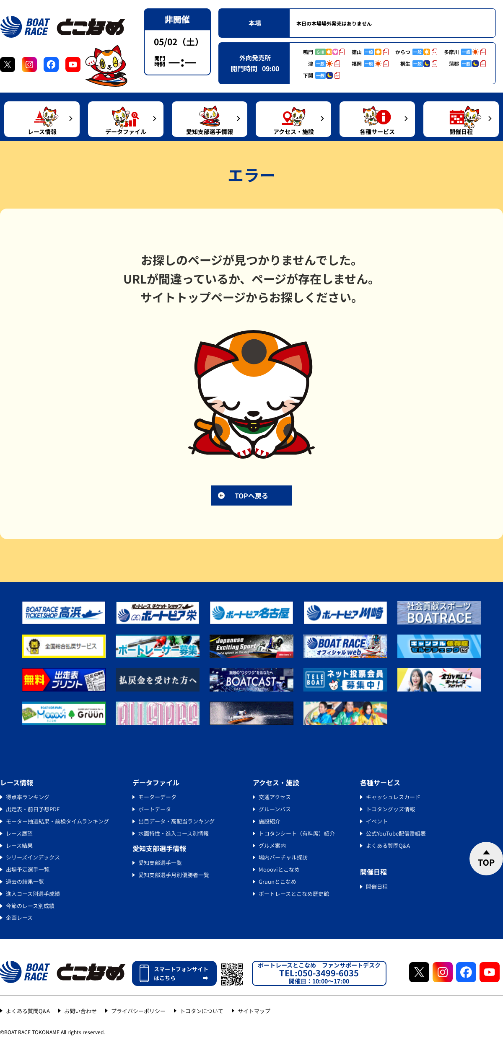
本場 (255, 22)
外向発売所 (255, 57)
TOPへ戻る (251, 495)
